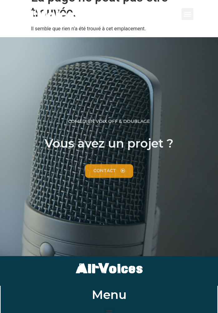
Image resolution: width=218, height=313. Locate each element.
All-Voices (47, 15)
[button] (187, 14)
